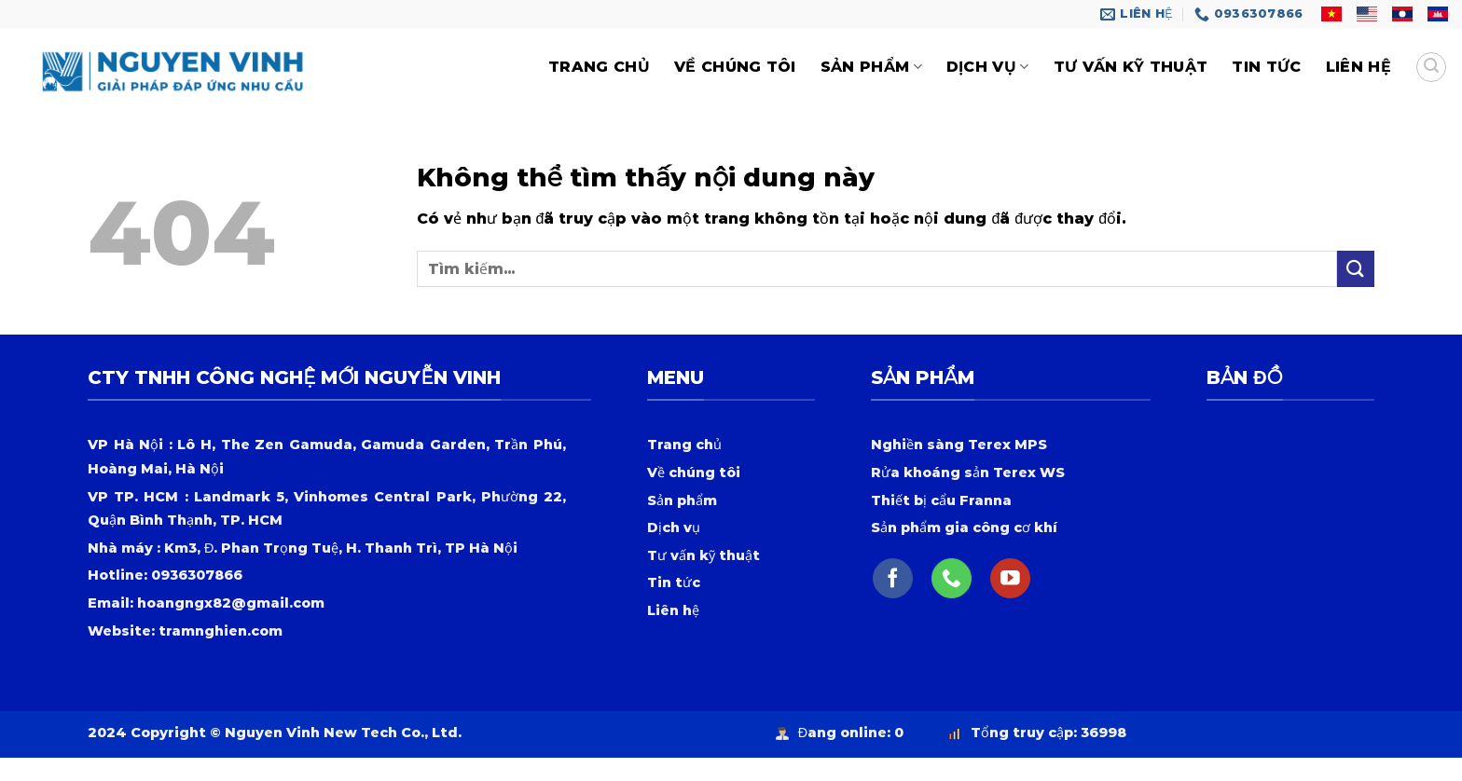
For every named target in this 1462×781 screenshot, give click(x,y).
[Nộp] (1355, 269)
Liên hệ (1358, 66)
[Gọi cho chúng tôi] (951, 578)
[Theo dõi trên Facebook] (893, 578)
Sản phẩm (871, 67)
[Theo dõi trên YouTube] (1010, 578)
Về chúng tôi (735, 66)
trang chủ (599, 66)
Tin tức (1266, 66)
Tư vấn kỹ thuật (1131, 66)
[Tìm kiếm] (1431, 67)
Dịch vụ (987, 67)
